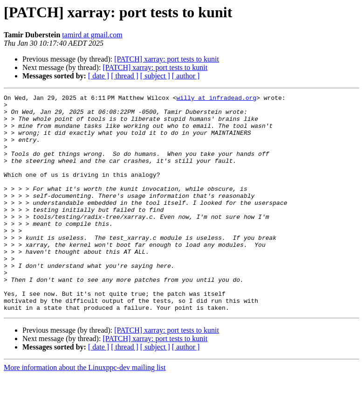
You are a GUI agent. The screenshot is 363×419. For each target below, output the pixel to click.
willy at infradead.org (218, 99)
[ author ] (186, 76)
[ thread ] (124, 76)
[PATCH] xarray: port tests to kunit (166, 59)
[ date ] (98, 76)
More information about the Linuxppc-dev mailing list (84, 411)
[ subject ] (155, 76)
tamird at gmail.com (92, 35)
